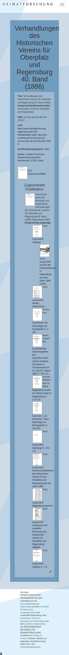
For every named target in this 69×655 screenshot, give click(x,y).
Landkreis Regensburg (35, 624)
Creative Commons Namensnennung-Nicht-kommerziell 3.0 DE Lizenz (31, 157)
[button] (1, 653)
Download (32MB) (36, 174)
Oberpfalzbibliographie (30, 647)
